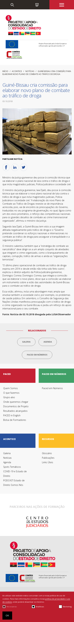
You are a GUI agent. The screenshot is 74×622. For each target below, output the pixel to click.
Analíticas (40, 606)
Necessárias (11, 606)
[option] (37, 522)
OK (7, 615)
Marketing (67, 606)
